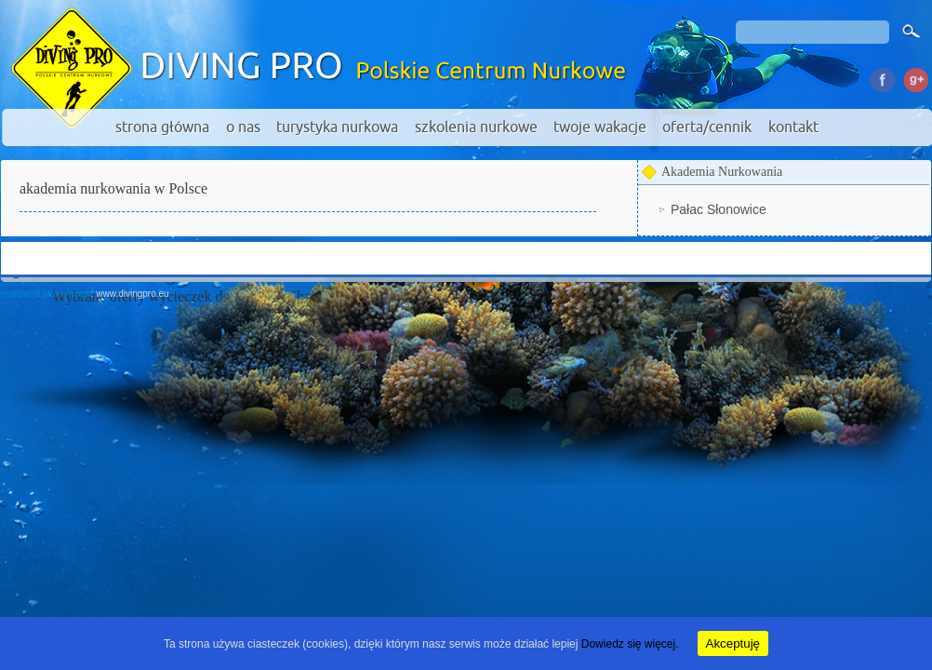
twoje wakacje (599, 127)
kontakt (793, 127)
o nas (243, 127)
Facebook (882, 77)
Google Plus (915, 77)
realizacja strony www (46, 293)
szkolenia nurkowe (476, 127)
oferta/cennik (707, 127)
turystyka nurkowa (337, 127)
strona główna (162, 127)
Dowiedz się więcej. (630, 643)
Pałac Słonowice (718, 209)
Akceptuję (733, 643)
